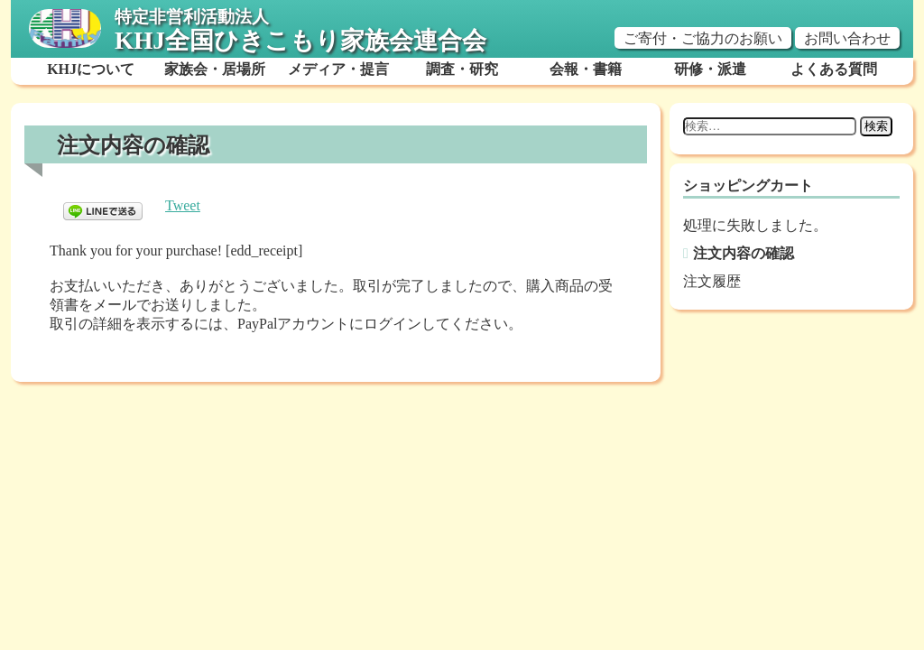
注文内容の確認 (743, 253)
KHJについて (90, 69)
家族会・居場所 (214, 69)
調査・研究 (462, 69)
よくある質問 (833, 69)
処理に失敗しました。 (755, 225)
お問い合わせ (847, 38)
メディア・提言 (338, 69)
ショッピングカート (748, 185)
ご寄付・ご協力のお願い (703, 38)
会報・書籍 (586, 69)
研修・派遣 (710, 69)
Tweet (182, 205)
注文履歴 (712, 281)
